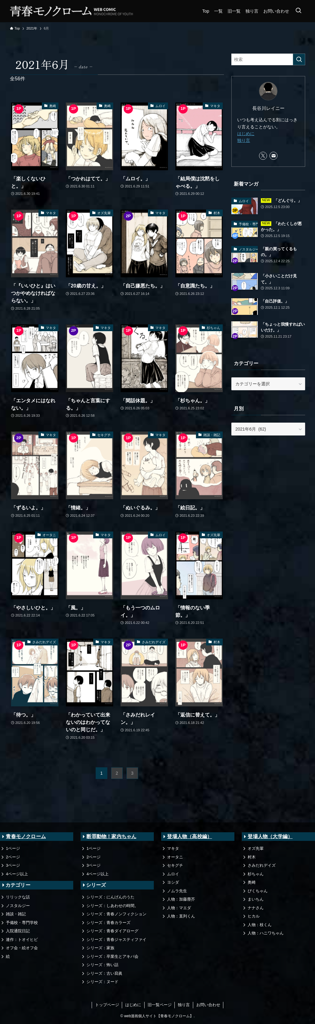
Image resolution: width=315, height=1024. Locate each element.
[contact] (273, 156)
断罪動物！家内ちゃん (111, 836)
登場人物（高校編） (189, 836)
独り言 (243, 140)
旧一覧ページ (160, 1004)
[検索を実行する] (299, 59)
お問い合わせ (208, 1004)
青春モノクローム (26, 836)
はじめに (245, 133)
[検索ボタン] (298, 11)
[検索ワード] (268, 59)
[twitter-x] (263, 156)
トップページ (107, 1004)
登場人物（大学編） (270, 836)
